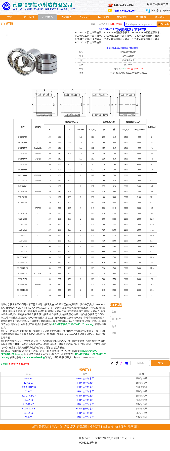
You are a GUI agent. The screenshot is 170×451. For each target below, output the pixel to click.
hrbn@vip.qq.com (125, 10)
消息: (140, 345)
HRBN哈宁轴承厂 (116, 24)
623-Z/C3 (28, 382)
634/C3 (28, 417)
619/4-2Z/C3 (28, 408)
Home (92, 24)
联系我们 (160, 17)
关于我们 (28, 17)
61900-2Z (29, 378)
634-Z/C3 (28, 400)
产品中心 (47, 17)
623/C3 (28, 391)
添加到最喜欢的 (159, 4)
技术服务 (141, 17)
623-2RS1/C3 (29, 387)
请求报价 (116, 304)
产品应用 (85, 17)
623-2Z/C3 (28, 404)
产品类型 (66, 17)
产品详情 (7, 23)
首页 (9, 17)
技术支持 (122, 17)
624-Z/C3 (28, 413)
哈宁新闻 (103, 17)
